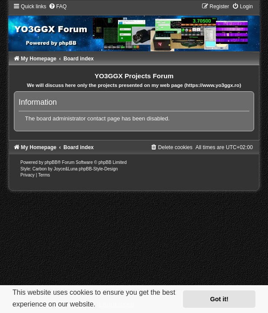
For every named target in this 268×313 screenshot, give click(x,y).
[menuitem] (58, 6)
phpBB (51, 162)
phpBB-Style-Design (98, 168)
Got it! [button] (219, 299)
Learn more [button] (116, 304)
